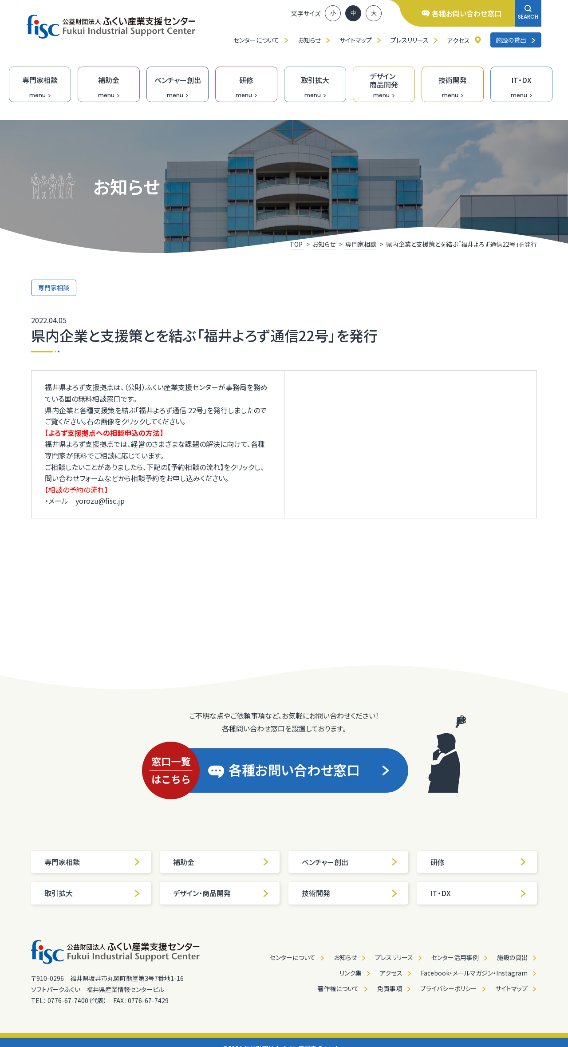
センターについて (256, 40)
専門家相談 (92, 862)
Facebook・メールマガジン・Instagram (474, 972)
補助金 (221, 862)
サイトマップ (355, 40)
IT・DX (478, 893)
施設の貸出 (516, 40)
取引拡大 (92, 893)
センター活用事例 (455, 957)
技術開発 (350, 893)
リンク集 (350, 972)
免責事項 (389, 988)
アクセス (458, 40)
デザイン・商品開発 (221, 893)
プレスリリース (409, 40)
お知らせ (309, 40)
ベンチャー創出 (350, 862)
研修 (478, 862)
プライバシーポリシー (448, 988)
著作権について (338, 988)
